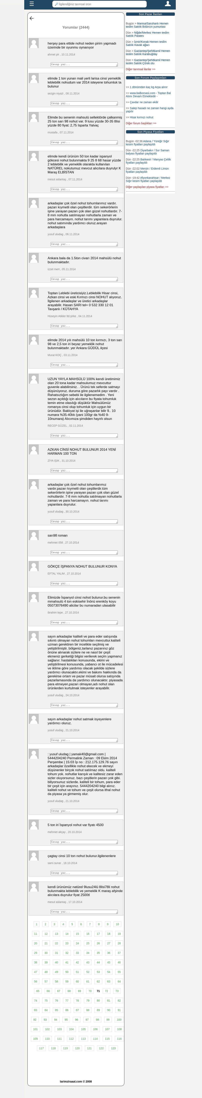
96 (76, 1031)
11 (35, 945)
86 (67, 1022)
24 (77, 955)
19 (119, 945)
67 (58, 1003)
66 (48, 1003)
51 (77, 983)
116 (119, 1050)
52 (87, 983)
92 (35, 1031)
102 (47, 1041)
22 (56, 955)
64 (119, 993)
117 (41, 1060)
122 (101, 1060)
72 (106, 1003)
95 (66, 1031)
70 (90, 1003)
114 (95, 1050)
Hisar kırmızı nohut (141, 117)
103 (59, 1041)
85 (56, 1022)
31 (56, 964)
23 (67, 955)
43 (87, 974)
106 (95, 1041)
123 (113, 1060)
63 (108, 993)
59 (67, 993)
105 (83, 1041)
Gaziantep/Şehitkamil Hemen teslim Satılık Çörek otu (148, 61)
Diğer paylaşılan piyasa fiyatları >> (147, 186)
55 (119, 983)
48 (46, 983)
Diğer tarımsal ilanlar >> (141, 69)
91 (119, 1022)
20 (35, 955)
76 (56, 1012)
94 (55, 1031)
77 (67, 1012)
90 (108, 1022)
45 (108, 974)
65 (38, 1003)
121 (89, 1060)
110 (47, 1050)
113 (83, 1050)
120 (77, 1060)
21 (46, 955)
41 (67, 974)
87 (77, 1022)
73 (117, 1003)
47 (35, 983)
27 (108, 955)
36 (108, 964)
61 (87, 993)
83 (35, 1022)
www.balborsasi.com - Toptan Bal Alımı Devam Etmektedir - (148, 94)
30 (46, 964)
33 (77, 964)
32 (67, 964)
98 (97, 1031)
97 (87, 1031)
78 (77, 1012)
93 (45, 1031)
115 (107, 1050)
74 (35, 1012)
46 (119, 974)
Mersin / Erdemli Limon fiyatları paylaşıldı (147, 170)
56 (35, 993)
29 (35, 964)
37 (119, 964)
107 (107, 1041)
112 (71, 1050)
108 (119, 1041)
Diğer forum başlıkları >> (141, 123)
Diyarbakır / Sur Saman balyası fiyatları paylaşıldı (147, 152)
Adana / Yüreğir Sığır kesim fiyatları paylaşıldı (147, 143)
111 (59, 1050)
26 (98, 955)
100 (119, 1031)
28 (119, 955)
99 (108, 1031)
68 (69, 1003)
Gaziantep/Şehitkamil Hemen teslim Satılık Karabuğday (148, 52)
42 (77, 974)
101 (35, 1041)
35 (98, 964)
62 (98, 993)
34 (87, 964)
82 (119, 1012)
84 (46, 1022)
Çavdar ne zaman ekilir (144, 102)
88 (87, 1022)
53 (98, 983)
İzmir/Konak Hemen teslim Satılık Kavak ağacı (146, 43)
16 (87, 945)
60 (77, 993)
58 (56, 993)
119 (65, 1060)
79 (87, 1012)
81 (108, 1012)
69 (79, 1003)
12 (46, 945)
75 (46, 1012)
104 (71, 1041)
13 (56, 945)
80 (98, 1012)
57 (46, 993)
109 (35, 1050)
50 (67, 983)
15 (77, 945)
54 (108, 983)
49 (56, 983)
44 (98, 974)
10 (117, 936)
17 (98, 945)
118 (53, 1060)
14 (67, 945)
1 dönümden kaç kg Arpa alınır (149, 87)
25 (87, 955)
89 (98, 1022)
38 (35, 974)
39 (46, 974)
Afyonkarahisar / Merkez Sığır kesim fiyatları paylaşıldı (148, 179)
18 (108, 945)
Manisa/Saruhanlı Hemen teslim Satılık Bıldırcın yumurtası (147, 25)
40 (56, 974)
